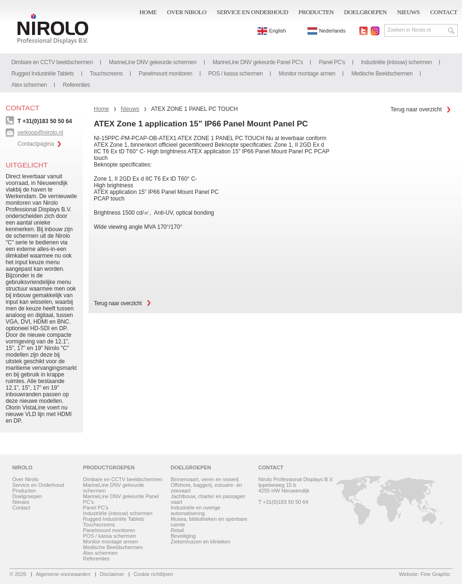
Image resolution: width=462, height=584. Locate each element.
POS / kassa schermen (235, 73)
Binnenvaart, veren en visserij (205, 479)
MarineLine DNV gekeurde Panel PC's (258, 62)
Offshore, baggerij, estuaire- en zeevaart (206, 487)
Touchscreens (106, 73)
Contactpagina (35, 144)
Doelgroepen (365, 12)
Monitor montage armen (307, 73)
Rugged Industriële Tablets (42, 73)
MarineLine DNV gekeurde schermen (153, 62)
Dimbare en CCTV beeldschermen (52, 62)
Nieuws (408, 12)
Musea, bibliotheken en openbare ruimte (209, 521)
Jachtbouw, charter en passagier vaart (208, 499)
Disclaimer (112, 574)
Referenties (76, 85)
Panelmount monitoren (165, 73)
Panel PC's (332, 62)
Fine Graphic (435, 574)
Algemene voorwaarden (63, 574)
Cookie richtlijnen (153, 574)
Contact (443, 12)
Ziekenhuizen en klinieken (201, 541)
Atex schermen (29, 85)
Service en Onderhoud (253, 12)
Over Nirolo (186, 12)
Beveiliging (183, 536)
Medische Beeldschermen (381, 73)
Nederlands (326, 30)
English (271, 30)
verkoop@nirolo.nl (40, 132)
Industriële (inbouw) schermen (396, 62)
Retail (177, 530)
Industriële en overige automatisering (195, 510)
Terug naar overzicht (416, 109)
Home (148, 12)
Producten (316, 12)
